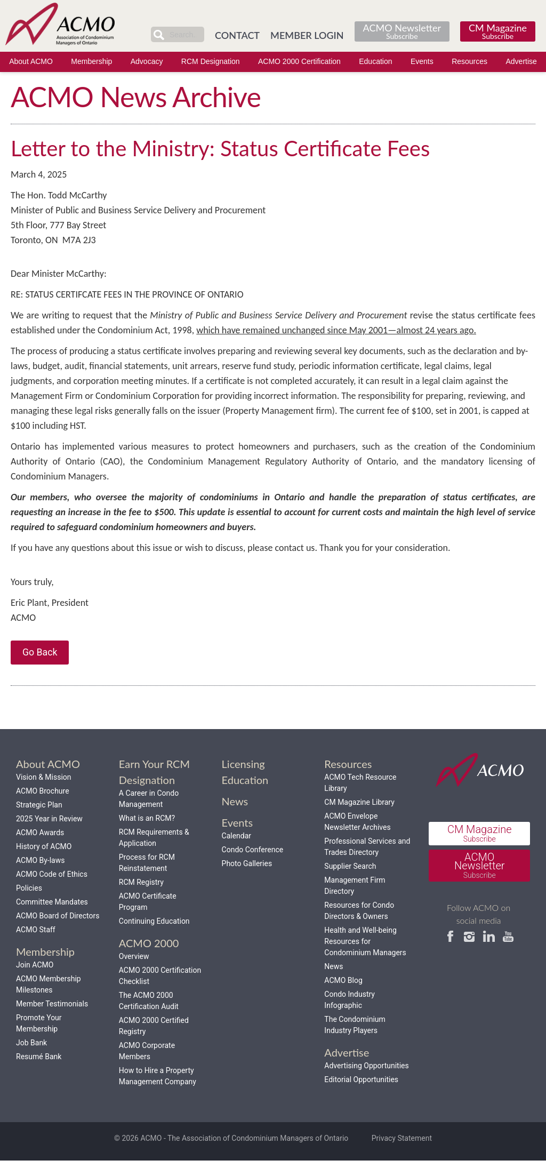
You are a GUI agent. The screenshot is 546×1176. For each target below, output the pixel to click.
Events (422, 62)
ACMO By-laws (40, 875)
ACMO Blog (343, 995)
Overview (134, 971)
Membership (91, 62)
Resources (469, 62)
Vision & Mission (43, 792)
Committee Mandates (52, 917)
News (333, 982)
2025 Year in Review (49, 834)
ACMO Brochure (42, 806)
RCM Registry (141, 897)
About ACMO (31, 62)
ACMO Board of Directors (57, 931)
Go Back (41, 667)
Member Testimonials (52, 1019)
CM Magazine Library (359, 817)
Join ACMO (34, 980)
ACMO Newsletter (402, 30)
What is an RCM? (147, 833)
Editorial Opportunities (361, 1095)
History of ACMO (43, 862)
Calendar (237, 851)
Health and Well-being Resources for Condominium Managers (365, 956)
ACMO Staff (35, 945)
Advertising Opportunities (366, 1081)
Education (375, 62)
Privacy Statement (402, 1154)
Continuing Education (154, 936)
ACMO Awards (40, 848)
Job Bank (31, 1058)
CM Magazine (498, 30)
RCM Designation (210, 62)
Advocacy (147, 62)
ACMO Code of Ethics (51, 889)
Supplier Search (350, 881)
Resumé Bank (38, 1072)
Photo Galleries (247, 879)
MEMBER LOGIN (307, 35)
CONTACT (237, 35)
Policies (29, 903)
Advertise (520, 62)
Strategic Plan (39, 820)
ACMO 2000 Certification (299, 62)
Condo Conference (253, 865)
